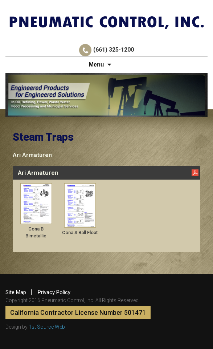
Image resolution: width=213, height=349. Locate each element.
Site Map (15, 292)
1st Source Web (47, 327)
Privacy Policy (54, 292)
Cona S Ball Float (80, 232)
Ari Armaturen (32, 155)
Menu (96, 64)
